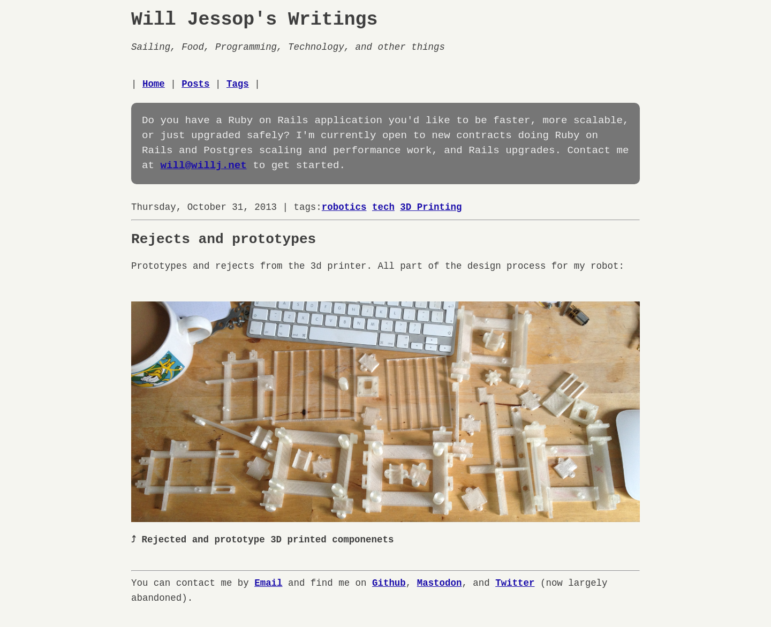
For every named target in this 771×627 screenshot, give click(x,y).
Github (389, 582)
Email (268, 582)
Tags (237, 84)
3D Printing (431, 207)
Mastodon (439, 582)
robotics (344, 207)
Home (153, 84)
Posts (195, 84)
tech (383, 207)
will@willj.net (204, 165)
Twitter (514, 582)
